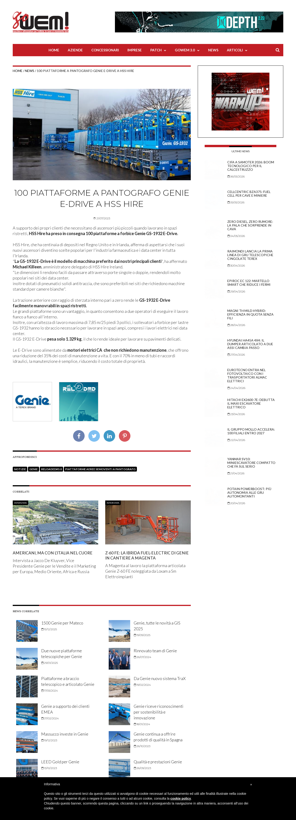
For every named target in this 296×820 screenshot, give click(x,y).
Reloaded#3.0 (51, 469)
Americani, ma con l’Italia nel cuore (54, 552)
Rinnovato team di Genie (156, 650)
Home (54, 50)
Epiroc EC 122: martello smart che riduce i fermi (249, 282)
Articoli (235, 50)
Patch (156, 50)
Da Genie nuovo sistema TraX (160, 678)
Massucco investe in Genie (65, 733)
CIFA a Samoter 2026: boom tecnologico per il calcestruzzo (250, 165)
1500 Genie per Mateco (62, 622)
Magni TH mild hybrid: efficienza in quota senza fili (250, 314)
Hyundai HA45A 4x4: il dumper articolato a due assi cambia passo (250, 344)
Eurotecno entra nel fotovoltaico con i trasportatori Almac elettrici (247, 375)
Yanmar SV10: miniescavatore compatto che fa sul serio (251, 462)
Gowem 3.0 (185, 50)
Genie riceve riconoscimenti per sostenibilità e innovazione (159, 712)
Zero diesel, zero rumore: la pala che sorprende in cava (250, 225)
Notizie (20, 469)
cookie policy (180, 798)
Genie (33, 469)
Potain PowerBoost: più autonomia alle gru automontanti (249, 492)
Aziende (75, 50)
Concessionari (105, 50)
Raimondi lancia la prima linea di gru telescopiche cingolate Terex (250, 255)
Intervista (20, 502)
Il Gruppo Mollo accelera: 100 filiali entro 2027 (251, 431)
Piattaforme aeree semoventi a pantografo (100, 469)
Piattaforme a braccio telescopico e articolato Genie (62, 684)
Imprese (134, 50)
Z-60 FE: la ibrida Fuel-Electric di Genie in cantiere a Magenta (142, 555)
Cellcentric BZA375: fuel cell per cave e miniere (249, 193)
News (213, 50)
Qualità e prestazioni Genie (158, 761)
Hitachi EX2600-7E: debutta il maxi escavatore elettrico (251, 403)
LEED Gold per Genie (60, 761)
